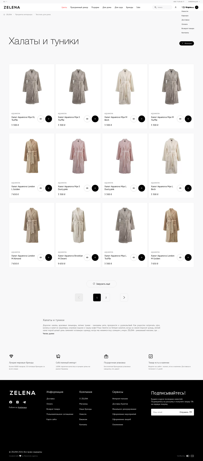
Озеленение (117, 424)
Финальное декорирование (124, 409)
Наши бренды (85, 409)
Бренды (129, 7)
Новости (82, 414)
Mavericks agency (31, 456)
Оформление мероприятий (124, 414)
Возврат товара (53, 409)
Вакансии (83, 419)
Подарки (95, 7)
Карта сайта (52, 419)
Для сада (119, 7)
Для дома (106, 7)
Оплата (50, 404)
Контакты (83, 424)
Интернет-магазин (120, 398)
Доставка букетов (120, 404)
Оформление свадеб (121, 419)
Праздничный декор (79, 7)
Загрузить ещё (101, 283)
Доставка (51, 398)
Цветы (64, 7)
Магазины (83, 404)
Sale (138, 7)
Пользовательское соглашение (60, 414)
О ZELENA (83, 398)
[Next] (124, 297)
